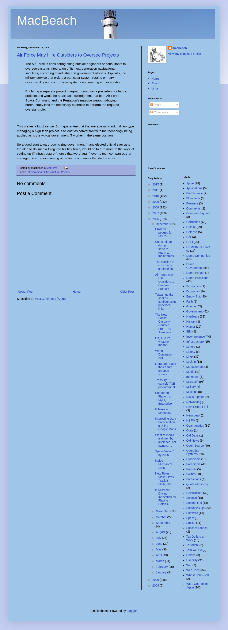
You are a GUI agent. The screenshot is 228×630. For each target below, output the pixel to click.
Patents (191, 469)
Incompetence (195, 336)
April (159, 555)
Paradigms (193, 464)
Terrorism (192, 545)
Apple (190, 183)
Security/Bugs (195, 508)
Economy (192, 291)
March (160, 561)
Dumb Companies (198, 255)
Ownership (193, 459)
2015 (156, 184)
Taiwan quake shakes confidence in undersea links (165, 301)
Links (155, 88)
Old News (192, 440)
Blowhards (193, 198)
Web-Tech (193, 570)
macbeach (179, 48)
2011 (156, 190)
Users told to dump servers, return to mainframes (164, 249)
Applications (194, 188)
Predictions (193, 479)
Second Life (194, 502)
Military (191, 386)
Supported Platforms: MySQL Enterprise (163, 398)
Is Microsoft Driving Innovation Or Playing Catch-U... (165, 497)
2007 (156, 213)
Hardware (192, 316)
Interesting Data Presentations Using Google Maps (165, 424)
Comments (159, 112)
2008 (156, 207)
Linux (189, 356)
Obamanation (195, 425)
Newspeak (193, 415)
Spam (190, 518)
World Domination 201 (164, 354)
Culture (191, 227)
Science (191, 497)
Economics (193, 286)
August (161, 532)
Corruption (193, 222)
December (163, 224)
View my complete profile (184, 53)
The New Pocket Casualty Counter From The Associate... (164, 323)
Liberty (190, 351)
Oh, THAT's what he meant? (162, 341)
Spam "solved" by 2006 (164, 453)
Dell (188, 237)
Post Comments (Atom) (50, 298)
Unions (191, 555)
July (159, 537)
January (161, 572)
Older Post (127, 291)
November (163, 511)
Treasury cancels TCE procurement (165, 383)
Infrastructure (52, 172)
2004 (156, 585)
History (191, 321)
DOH (189, 242)
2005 (156, 579)
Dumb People (195, 272)
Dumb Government (194, 265)
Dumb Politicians (197, 278)
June (159, 543)
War (189, 565)
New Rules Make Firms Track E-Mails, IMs (164, 479)
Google (191, 306)
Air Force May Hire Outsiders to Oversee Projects (68, 55)
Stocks (190, 523)
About (155, 83)
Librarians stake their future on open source (165, 369)
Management (195, 366)
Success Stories (197, 528)
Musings (191, 391)
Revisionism (194, 493)
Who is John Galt (197, 575)
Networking (193, 402)
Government (35, 172)
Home (76, 291)
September (163, 523)
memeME (192, 377)
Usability (192, 560)
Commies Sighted (198, 213)
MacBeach (47, 20)
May (159, 549)
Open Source (195, 445)
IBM (189, 331)
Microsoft (192, 381)
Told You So (194, 550)
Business (192, 203)
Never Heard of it (197, 406)
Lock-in (191, 361)
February (162, 566)
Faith (189, 301)
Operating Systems (192, 452)
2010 (156, 196)
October (161, 517)
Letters (190, 346)
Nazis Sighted (195, 397)
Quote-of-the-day (197, 484)
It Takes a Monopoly (163, 411)
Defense (191, 232)
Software (192, 513)
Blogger (132, 610)
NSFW (190, 420)
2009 (156, 201)
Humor (190, 326)
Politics (65, 172)
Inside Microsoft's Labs (163, 464)
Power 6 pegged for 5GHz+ (163, 232)
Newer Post (25, 291)
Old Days (192, 435)
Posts (155, 105)
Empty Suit (193, 296)
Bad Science (194, 193)
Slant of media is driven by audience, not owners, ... (165, 440)
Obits (189, 430)
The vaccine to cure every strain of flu (164, 265)
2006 (156, 219)
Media (190, 371)
